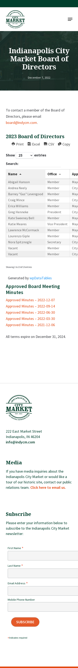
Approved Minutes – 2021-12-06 (30, 324)
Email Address (18, 583)
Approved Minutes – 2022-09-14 (30, 306)
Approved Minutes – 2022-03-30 (30, 318)
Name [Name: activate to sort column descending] (12, 174)
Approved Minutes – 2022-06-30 (30, 312)
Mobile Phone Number (21, 599)
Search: (33, 164)
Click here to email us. (48, 487)
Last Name (15, 565)
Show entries (26, 155)
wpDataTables (41, 278)
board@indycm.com (21, 122)
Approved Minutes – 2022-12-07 (30, 300)
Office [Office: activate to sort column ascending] (52, 174)
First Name (16, 548)
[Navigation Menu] (70, 19)
